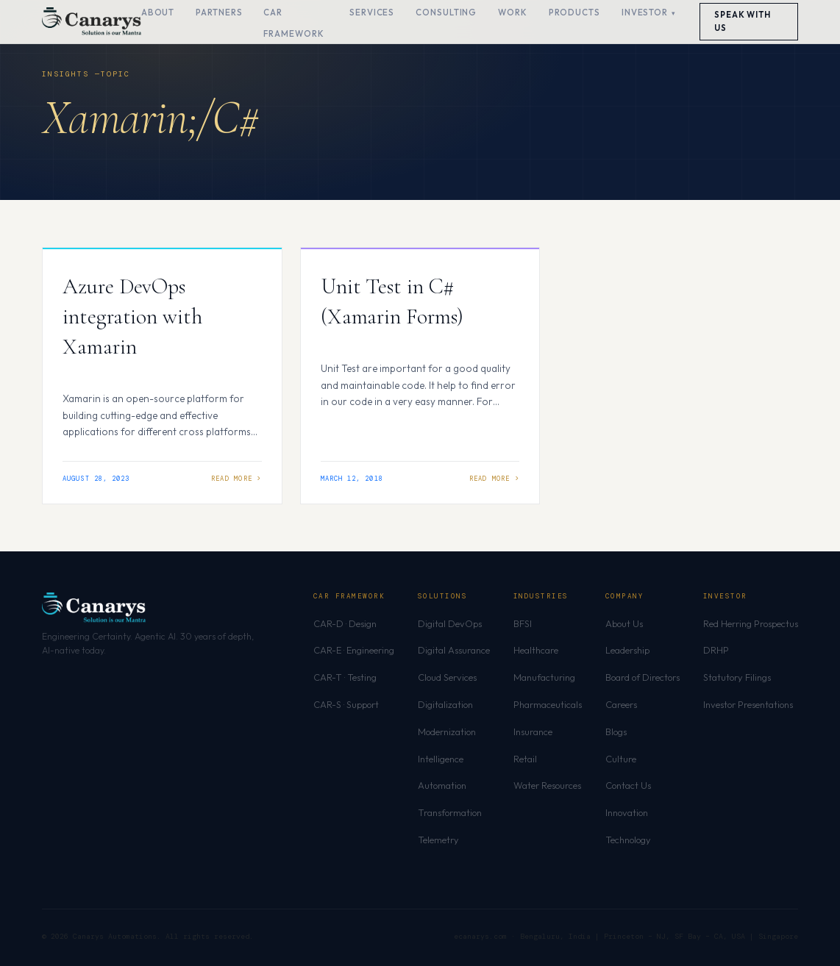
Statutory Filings (737, 677)
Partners (219, 12)
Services (371, 12)
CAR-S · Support (346, 704)
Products (574, 12)
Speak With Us (742, 21)
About (158, 12)
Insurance (532, 731)
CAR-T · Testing (345, 677)
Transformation (450, 812)
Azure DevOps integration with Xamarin (132, 316)
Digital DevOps (450, 623)
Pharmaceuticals (547, 704)
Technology (628, 839)
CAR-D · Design (345, 623)
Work (512, 12)
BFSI (522, 623)
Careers (621, 704)
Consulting (446, 12)
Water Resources (547, 785)
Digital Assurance (454, 650)
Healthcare (535, 650)
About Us (624, 623)
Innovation (626, 812)
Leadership (627, 650)
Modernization (447, 731)
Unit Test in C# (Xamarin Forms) (392, 301)
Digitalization (445, 704)
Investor (645, 12)
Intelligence (440, 759)
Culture (620, 759)
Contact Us (628, 785)
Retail (525, 759)
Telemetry (438, 839)
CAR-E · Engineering (353, 650)
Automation (442, 785)
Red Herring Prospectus (750, 623)
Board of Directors (642, 677)
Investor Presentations (748, 704)
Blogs (616, 731)
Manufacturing (544, 677)
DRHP (716, 650)
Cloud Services (447, 677)
